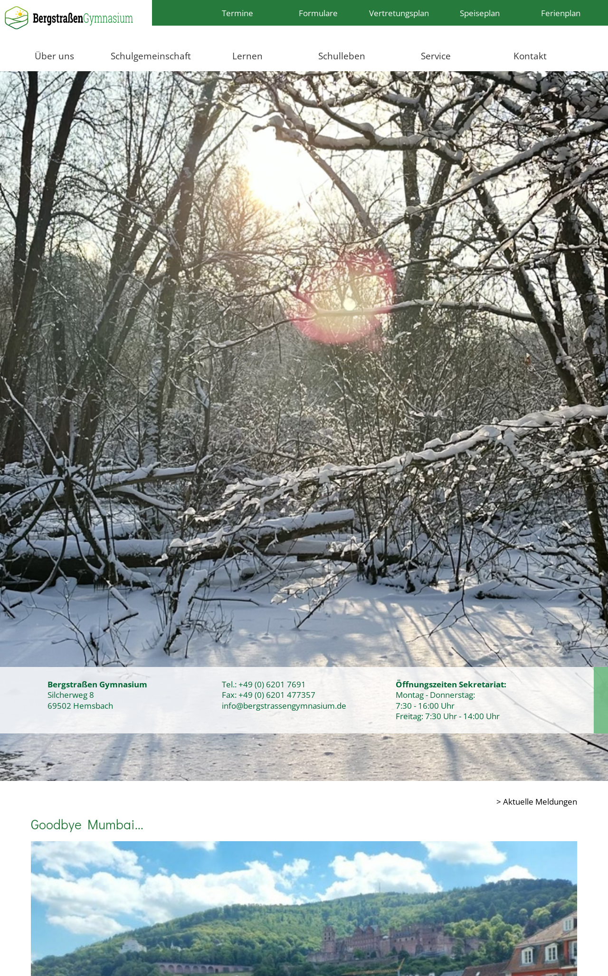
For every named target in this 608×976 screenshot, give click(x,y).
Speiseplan (480, 13)
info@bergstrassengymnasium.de (284, 705)
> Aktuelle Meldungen (536, 801)
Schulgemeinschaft (151, 56)
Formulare (318, 13)
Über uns (54, 56)
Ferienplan (560, 13)
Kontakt (530, 56)
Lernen (247, 56)
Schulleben (341, 56)
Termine (237, 13)
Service (436, 56)
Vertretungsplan (399, 13)
